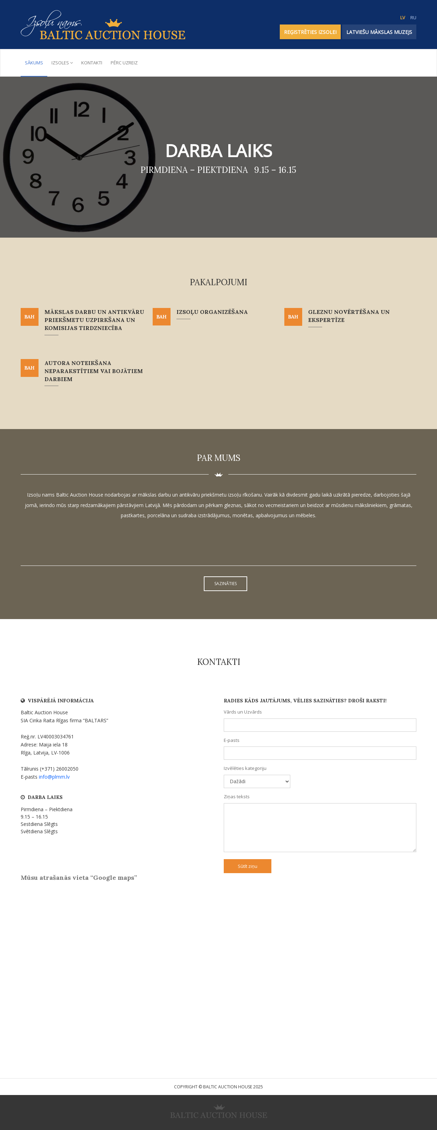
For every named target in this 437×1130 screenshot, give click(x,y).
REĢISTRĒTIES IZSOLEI (310, 32)
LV (402, 17)
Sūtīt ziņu (247, 866)
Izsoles (62, 62)
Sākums (34, 62)
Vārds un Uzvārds (243, 712)
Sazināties (225, 584)
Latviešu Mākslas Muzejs (379, 32)
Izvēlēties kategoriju (245, 768)
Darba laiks (218, 150)
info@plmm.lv (54, 776)
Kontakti (91, 62)
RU (413, 17)
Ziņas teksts (237, 796)
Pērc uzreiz (124, 62)
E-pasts (232, 740)
